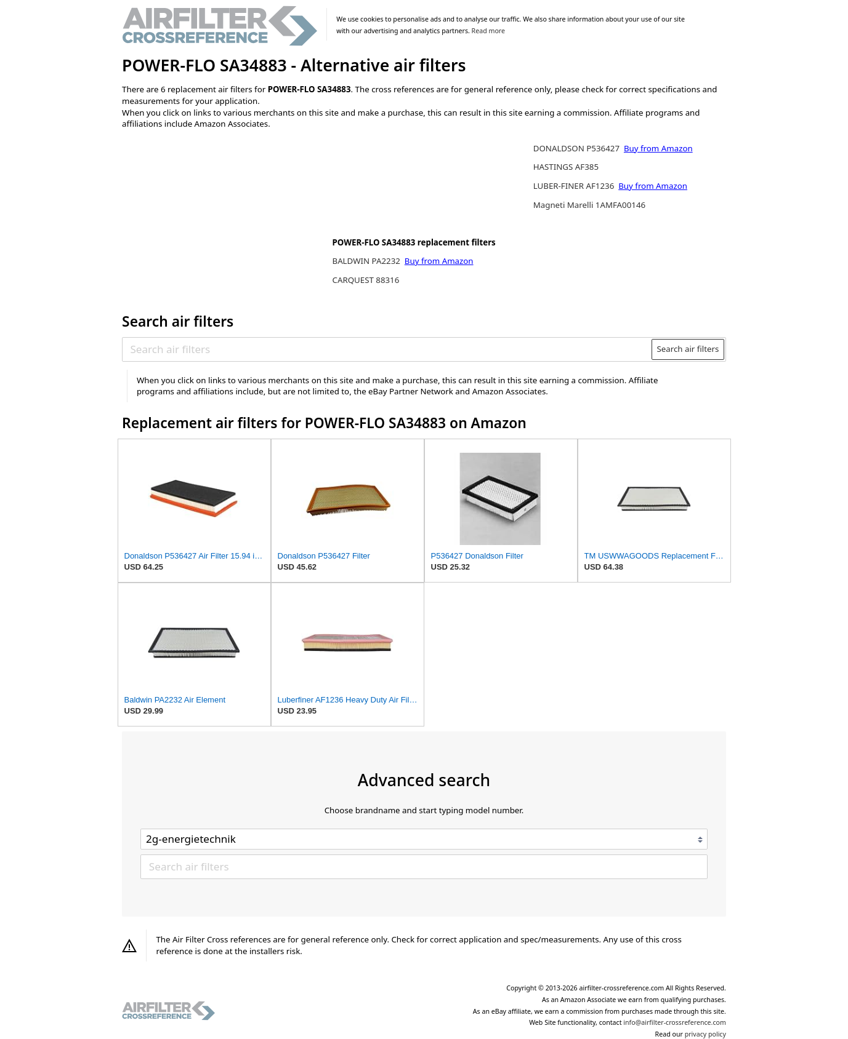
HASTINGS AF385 (566, 166)
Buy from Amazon (439, 260)
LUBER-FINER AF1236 (574, 185)
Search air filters (687, 348)
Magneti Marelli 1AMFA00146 (589, 204)
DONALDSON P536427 (577, 148)
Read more (488, 30)
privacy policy (705, 1034)
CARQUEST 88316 (365, 279)
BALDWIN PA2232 (367, 260)
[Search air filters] (387, 349)
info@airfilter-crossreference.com (674, 1022)
